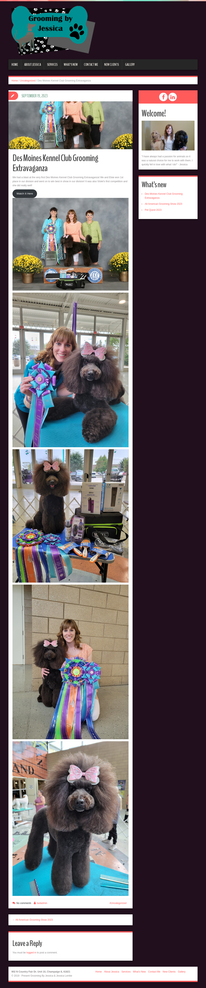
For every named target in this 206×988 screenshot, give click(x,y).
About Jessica (32, 64)
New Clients (111, 64)
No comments (23, 903)
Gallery (130, 64)
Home (14, 64)
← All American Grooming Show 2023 (32, 919)
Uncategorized (27, 80)
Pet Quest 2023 (153, 210)
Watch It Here (24, 193)
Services (52, 64)
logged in (31, 952)
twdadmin (42, 903)
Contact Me (91, 64)
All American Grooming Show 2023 (163, 204)
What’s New (71, 64)
